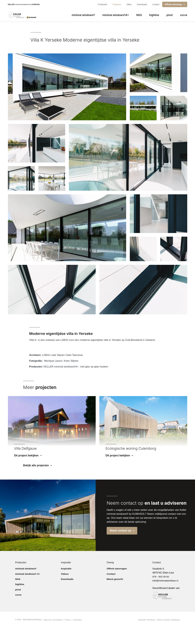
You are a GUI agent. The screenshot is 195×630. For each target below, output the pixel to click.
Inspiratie (66, 571)
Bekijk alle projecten (36, 467)
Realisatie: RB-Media (145, 622)
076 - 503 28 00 (160, 579)
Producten (102, 4)
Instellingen (78, 622)
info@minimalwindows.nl (165, 583)
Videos (65, 577)
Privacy (68, 622)
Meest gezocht (115, 583)
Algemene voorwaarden (53, 622)
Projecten (117, 4)
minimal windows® (83, 15)
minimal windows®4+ (115, 15)
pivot (169, 15)
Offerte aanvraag (173, 4)
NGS (139, 15)
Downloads (142, 4)
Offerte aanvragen (117, 571)
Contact (155, 4)
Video (129, 4)
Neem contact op (121, 532)
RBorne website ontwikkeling (168, 622)
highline (154, 15)
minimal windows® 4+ (28, 577)
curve (183, 15)
